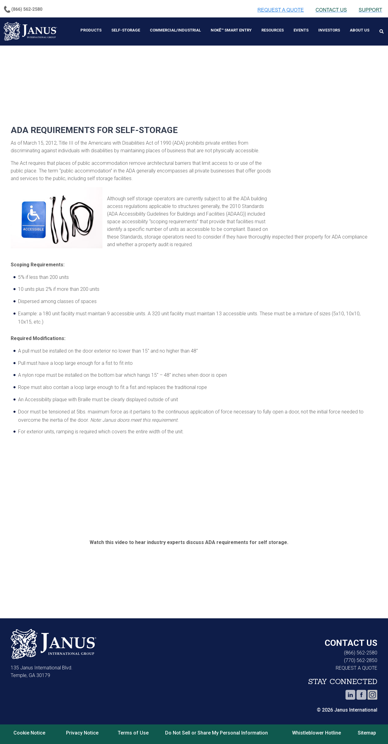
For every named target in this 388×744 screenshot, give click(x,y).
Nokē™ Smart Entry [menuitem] (231, 30)
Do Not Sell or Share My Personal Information (216, 728)
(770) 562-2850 (360, 655)
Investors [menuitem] (329, 30)
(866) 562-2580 (360, 648)
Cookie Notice (29, 728)
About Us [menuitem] (359, 30)
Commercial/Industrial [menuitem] (175, 30)
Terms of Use (133, 728)
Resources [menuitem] (272, 30)
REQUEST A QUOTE (356, 663)
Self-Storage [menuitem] (125, 30)
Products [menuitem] (91, 30)
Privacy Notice (82, 728)
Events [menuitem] (301, 30)
